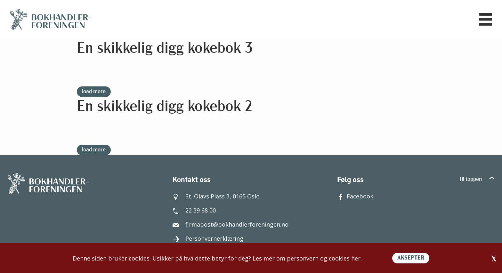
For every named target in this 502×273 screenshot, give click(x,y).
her (355, 258)
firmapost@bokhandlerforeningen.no (230, 224)
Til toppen (476, 179)
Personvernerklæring (208, 238)
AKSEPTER (410, 258)
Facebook (355, 196)
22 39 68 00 (194, 210)
